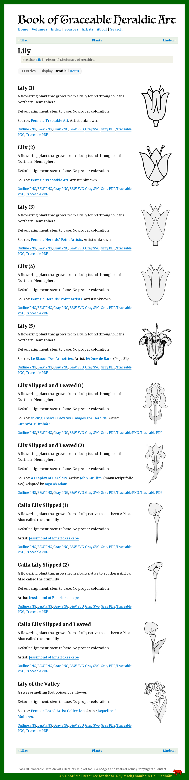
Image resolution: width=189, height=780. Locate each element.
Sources (71, 29)
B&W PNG (44, 129)
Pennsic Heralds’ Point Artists (56, 239)
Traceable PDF (37, 135)
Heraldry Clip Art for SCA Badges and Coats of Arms (99, 769)
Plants (97, 40)
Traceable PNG (127, 433)
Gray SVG (92, 129)
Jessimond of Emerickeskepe (54, 538)
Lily (39, 60)
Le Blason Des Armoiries (52, 358)
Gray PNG (60, 129)
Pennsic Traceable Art (49, 120)
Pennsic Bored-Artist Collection (58, 711)
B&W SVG (77, 129)
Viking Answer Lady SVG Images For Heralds (69, 418)
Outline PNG (27, 129)
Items (74, 71)
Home (23, 29)
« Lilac (23, 40)
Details (60, 71)
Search (116, 29)
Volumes (39, 29)
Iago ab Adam (56, 484)
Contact (160, 769)
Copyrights (145, 769)
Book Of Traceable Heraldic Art (39, 769)
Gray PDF (108, 129)
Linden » (169, 40)
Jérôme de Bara (99, 358)
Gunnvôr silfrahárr (34, 424)
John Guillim (91, 478)
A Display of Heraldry (49, 478)
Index (56, 29)
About (102, 29)
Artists (87, 29)
